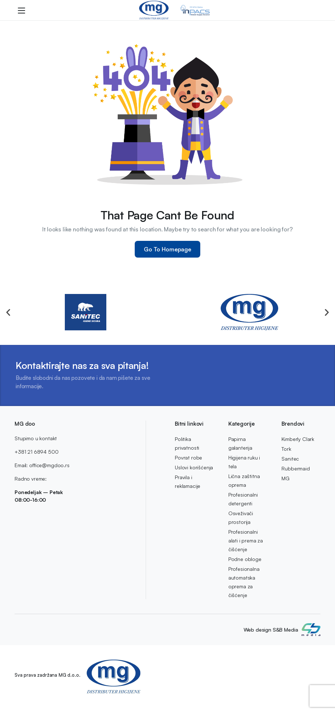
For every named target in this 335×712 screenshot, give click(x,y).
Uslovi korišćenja (194, 467)
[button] (8, 312)
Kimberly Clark (297, 439)
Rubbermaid (295, 468)
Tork (286, 449)
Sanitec (290, 459)
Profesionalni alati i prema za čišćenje (245, 540)
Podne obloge (244, 559)
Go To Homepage (167, 249)
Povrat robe (188, 457)
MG (285, 478)
